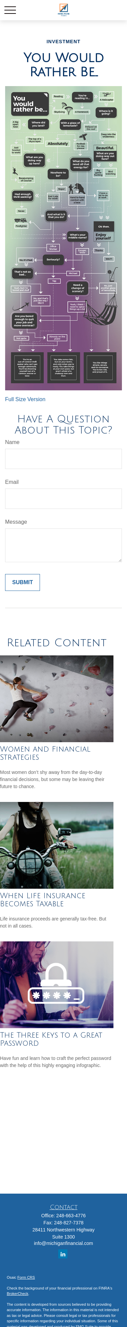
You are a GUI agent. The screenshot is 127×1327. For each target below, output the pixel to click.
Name (12, 442)
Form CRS (26, 1277)
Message (16, 522)
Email (12, 482)
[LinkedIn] (62, 1253)
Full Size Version (25, 399)
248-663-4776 (71, 1215)
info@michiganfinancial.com (63, 1243)
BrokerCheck (17, 1294)
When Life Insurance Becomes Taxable (42, 900)
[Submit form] (22, 582)
